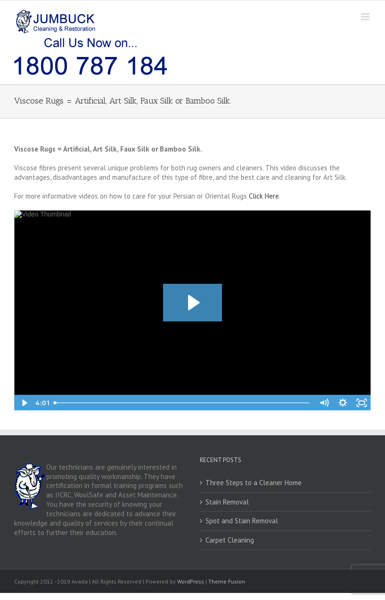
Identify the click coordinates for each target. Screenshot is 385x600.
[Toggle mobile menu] (366, 17)
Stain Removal (227, 501)
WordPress (190, 581)
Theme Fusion (226, 581)
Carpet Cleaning (229, 540)
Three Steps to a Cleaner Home (253, 482)
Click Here (264, 196)
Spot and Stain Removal (241, 520)
